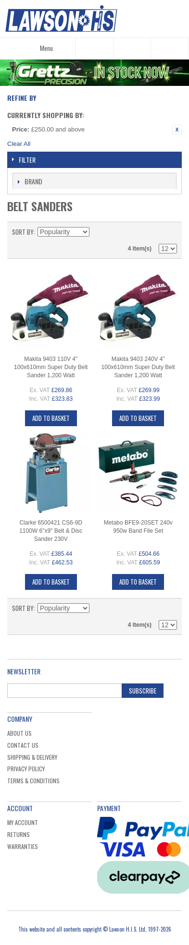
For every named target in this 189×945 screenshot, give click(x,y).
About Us (19, 733)
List (170, 232)
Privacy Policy (26, 769)
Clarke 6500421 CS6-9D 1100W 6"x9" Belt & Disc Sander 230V (50, 530)
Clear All (18, 143)
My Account (22, 822)
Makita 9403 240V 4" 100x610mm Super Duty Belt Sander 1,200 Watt (138, 367)
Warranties (22, 846)
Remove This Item (177, 129)
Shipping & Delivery (32, 757)
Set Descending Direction (98, 232)
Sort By (23, 232)
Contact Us (22, 745)
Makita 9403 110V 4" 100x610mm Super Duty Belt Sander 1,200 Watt (51, 367)
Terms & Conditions (33, 781)
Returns (18, 834)
